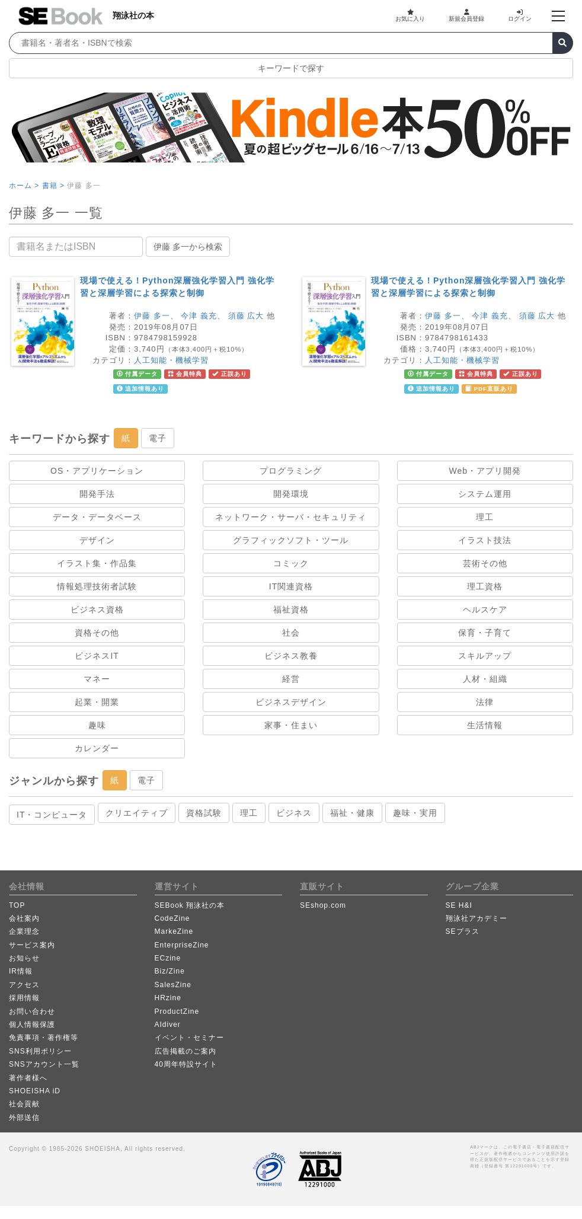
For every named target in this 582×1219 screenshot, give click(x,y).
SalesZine (173, 985)
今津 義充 (199, 315)
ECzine (168, 958)
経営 (291, 679)
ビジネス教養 (291, 655)
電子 (158, 438)
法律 (485, 702)
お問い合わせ (32, 1011)
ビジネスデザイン (291, 702)
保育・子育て (484, 632)
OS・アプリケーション (96, 471)
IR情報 (21, 971)
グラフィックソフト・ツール (290, 540)
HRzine (168, 998)
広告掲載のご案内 (185, 1051)
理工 (485, 517)
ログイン (520, 15)
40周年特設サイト (186, 1064)
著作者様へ (28, 1078)
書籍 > (53, 185)
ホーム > (24, 185)
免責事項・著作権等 (43, 1037)
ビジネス (294, 813)
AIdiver (168, 1024)
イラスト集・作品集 (97, 563)
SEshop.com (323, 905)
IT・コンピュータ (52, 814)
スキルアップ (484, 655)
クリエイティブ (136, 813)
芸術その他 (485, 563)
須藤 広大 (246, 315)
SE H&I (459, 905)
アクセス (24, 985)
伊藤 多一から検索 (188, 246)
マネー (97, 679)
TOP (17, 905)
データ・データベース (97, 517)
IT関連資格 (291, 586)
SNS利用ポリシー (40, 1051)
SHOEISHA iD (34, 1091)
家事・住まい (291, 725)
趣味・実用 (415, 813)
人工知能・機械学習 (171, 360)
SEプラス (462, 931)
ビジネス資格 (97, 609)
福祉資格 (291, 609)
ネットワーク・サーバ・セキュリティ (290, 517)
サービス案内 (32, 945)
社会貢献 (24, 1104)
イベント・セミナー (189, 1037)
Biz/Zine (170, 971)
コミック (291, 563)
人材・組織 (485, 679)
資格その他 (97, 632)
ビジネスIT (97, 655)
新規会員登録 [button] (466, 15)
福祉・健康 (352, 813)
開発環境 (291, 494)
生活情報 (485, 725)
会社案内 (24, 918)
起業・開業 (97, 702)
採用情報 (24, 998)
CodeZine (172, 918)
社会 (291, 632)
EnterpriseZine (182, 945)
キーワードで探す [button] (291, 68)
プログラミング (291, 471)
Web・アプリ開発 (485, 471)
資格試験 (204, 813)
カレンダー (97, 748)
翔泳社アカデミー (476, 918)
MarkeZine (174, 931)
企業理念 (24, 931)
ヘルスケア (485, 609)
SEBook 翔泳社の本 (190, 905)
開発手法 (97, 494)
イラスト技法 (484, 540)
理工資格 (485, 586)
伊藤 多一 (152, 315)
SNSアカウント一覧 (44, 1064)
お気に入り (410, 15)
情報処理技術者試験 (97, 586)
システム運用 (484, 494)
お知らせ (24, 958)
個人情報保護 (32, 1024)
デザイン (97, 540)
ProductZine (177, 1011)
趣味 (97, 725)
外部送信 (24, 1117)
